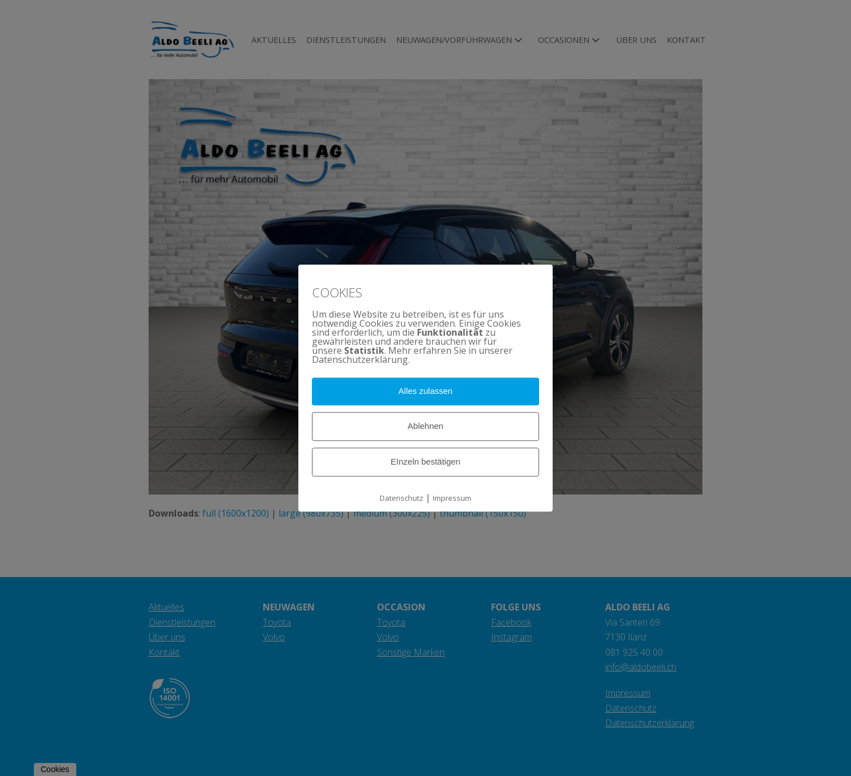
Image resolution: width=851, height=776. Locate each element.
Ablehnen (425, 426)
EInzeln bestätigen (425, 461)
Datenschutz (401, 498)
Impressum (452, 498)
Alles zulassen (425, 391)
